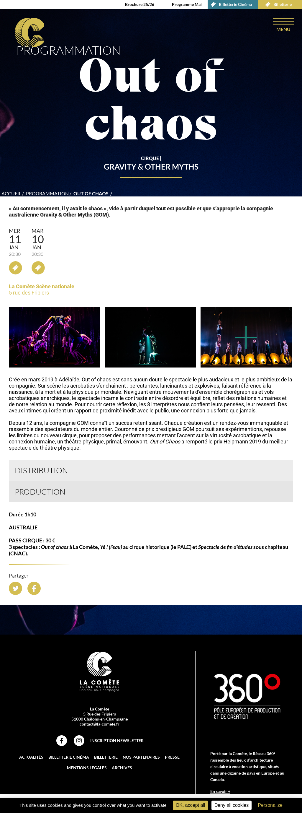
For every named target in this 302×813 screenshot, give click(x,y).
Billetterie (277, 4)
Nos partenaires (141, 757)
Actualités (31, 757)
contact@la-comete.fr (99, 723)
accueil (11, 193)
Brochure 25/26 (139, 4)
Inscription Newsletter (117, 740)
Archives (122, 767)
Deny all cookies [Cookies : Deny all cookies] (231, 805)
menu (283, 29)
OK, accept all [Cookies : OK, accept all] (190, 805)
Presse (172, 757)
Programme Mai (187, 4)
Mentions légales (87, 767)
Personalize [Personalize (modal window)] (270, 805)
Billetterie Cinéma (230, 4)
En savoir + (220, 791)
